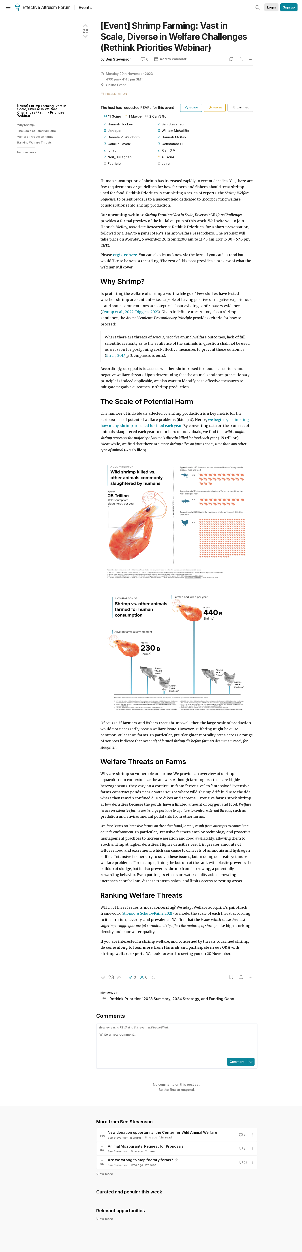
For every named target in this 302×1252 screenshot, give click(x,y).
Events (85, 7)
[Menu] (8, 7)
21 (242, 1162)
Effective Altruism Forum (43, 7)
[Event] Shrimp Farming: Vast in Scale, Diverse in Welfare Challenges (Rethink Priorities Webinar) (41, 110)
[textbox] (176, 1043)
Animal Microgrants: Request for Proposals (146, 1146)
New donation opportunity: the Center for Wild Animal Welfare (162, 1132)
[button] (132, 977)
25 (242, 1135)
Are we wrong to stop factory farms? (140, 1160)
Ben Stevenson (118, 59)
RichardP (136, 1137)
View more (104, 1174)
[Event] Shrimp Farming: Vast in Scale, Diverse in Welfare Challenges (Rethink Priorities (174, 36)
